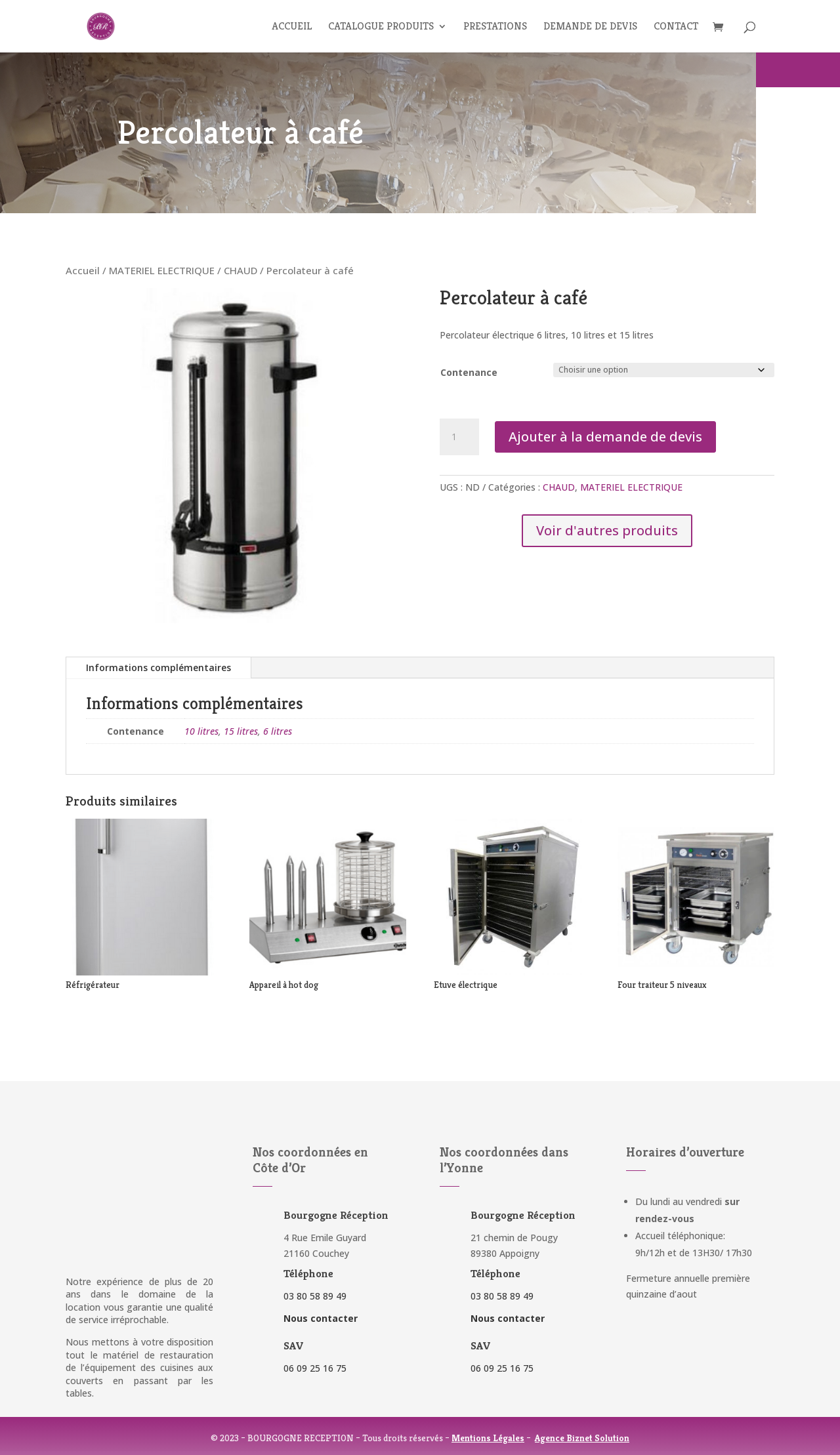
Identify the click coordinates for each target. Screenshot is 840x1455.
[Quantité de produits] (459, 437)
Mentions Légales (488, 1438)
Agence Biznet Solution (582, 1438)
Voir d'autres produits (607, 530)
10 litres (201, 731)
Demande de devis (590, 27)
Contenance (468, 372)
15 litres (241, 731)
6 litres (277, 731)
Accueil (292, 27)
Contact (676, 27)
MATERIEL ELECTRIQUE (162, 270)
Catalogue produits (381, 27)
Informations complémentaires (158, 667)
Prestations (495, 27)
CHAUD (240, 270)
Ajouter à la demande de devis (605, 436)
